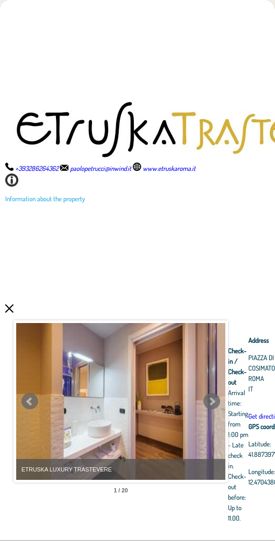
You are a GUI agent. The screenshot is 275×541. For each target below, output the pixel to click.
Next (211, 401)
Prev (29, 401)
